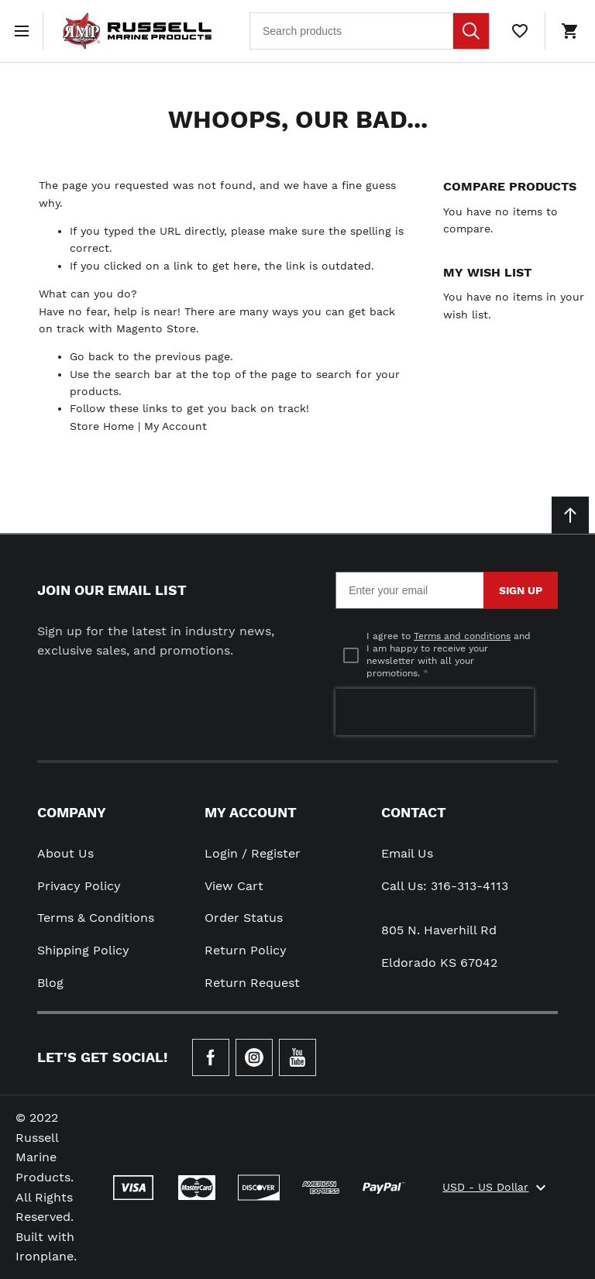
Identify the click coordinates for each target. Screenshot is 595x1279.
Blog (50, 982)
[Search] (471, 31)
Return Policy (246, 950)
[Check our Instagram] (254, 1057)
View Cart (234, 885)
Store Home (102, 426)
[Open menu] (24, 31)
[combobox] (369, 31)
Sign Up (520, 590)
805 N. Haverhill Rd (439, 930)
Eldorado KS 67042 (439, 962)
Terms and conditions (462, 636)
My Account (175, 426)
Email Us (407, 853)
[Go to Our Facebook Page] (210, 1057)
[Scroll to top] (570, 515)
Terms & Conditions (95, 917)
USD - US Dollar (496, 1187)
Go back (92, 356)
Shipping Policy (83, 950)
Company (71, 812)
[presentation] (434, 712)
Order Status (244, 917)
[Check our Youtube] (297, 1057)
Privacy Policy (79, 885)
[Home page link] (137, 31)
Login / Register (253, 853)
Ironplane (44, 1256)
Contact (413, 812)
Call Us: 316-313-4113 (444, 885)
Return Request (252, 982)
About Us (65, 853)
